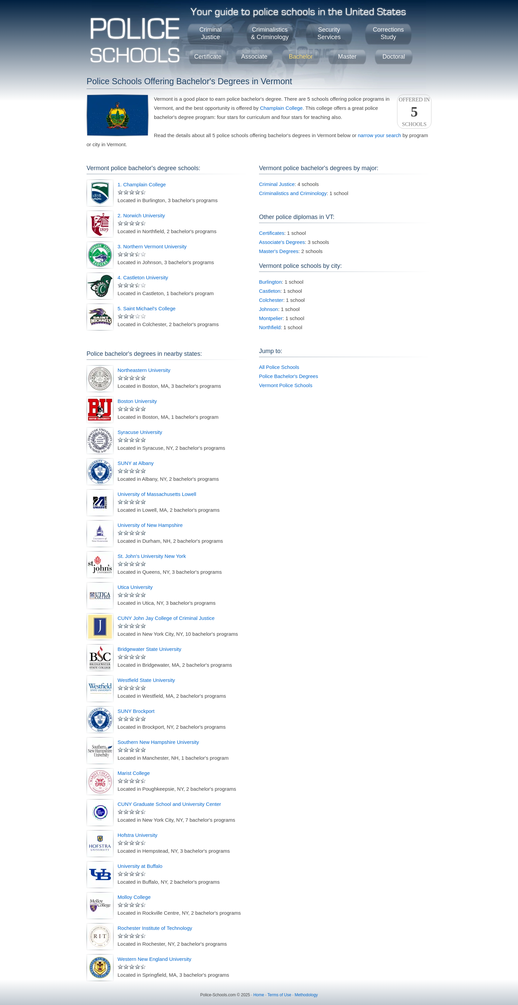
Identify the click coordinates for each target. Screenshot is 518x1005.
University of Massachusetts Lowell (157, 494)
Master (347, 56)
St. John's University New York (152, 556)
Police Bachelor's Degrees (288, 376)
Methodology (306, 995)
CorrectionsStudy (388, 33)
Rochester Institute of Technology (155, 928)
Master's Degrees (278, 251)
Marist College (134, 773)
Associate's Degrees (282, 242)
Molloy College (134, 897)
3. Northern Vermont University (152, 246)
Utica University (135, 587)
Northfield (270, 327)
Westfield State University (146, 680)
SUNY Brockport (136, 711)
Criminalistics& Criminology (270, 33)
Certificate (207, 56)
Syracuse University (140, 432)
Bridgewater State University (149, 649)
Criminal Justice (277, 184)
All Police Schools (279, 367)
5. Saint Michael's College (146, 308)
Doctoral (393, 56)
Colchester (271, 300)
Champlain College (281, 108)
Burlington (270, 282)
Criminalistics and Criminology (293, 193)
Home (258, 995)
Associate (254, 56)
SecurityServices (329, 33)
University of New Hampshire (150, 525)
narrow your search (379, 135)
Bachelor (301, 56)
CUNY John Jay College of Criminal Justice (166, 618)
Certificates (271, 233)
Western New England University (154, 959)
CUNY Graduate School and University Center (169, 804)
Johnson (268, 309)
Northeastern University (144, 370)
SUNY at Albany (136, 463)
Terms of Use (279, 995)
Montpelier (271, 318)
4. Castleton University (143, 277)
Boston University (137, 401)
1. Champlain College (142, 184)
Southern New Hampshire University (158, 742)
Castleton (269, 291)
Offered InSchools (414, 112)
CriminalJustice (210, 33)
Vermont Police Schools (285, 385)
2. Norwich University (141, 215)
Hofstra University (137, 835)
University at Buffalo (140, 866)
